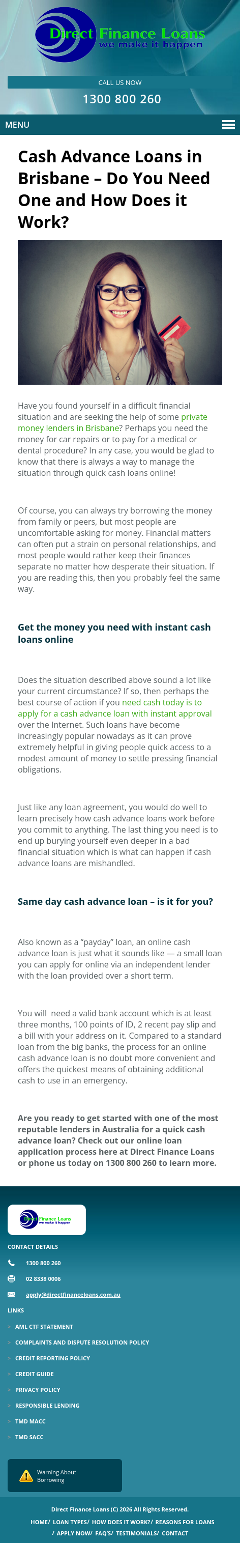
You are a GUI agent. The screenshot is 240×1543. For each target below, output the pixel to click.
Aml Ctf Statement (44, 1326)
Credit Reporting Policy (52, 1358)
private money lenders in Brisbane (112, 422)
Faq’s (103, 1533)
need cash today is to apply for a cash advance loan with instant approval (115, 708)
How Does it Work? (121, 1522)
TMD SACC (29, 1437)
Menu (17, 124)
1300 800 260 (121, 99)
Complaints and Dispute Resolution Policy (82, 1342)
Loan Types (70, 1522)
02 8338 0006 (43, 1278)
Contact (175, 1533)
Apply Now (74, 1533)
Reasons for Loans (185, 1522)
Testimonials (136, 1533)
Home (39, 1522)
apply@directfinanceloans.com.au (73, 1294)
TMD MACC (30, 1421)
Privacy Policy (38, 1389)
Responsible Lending (47, 1405)
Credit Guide (34, 1374)
